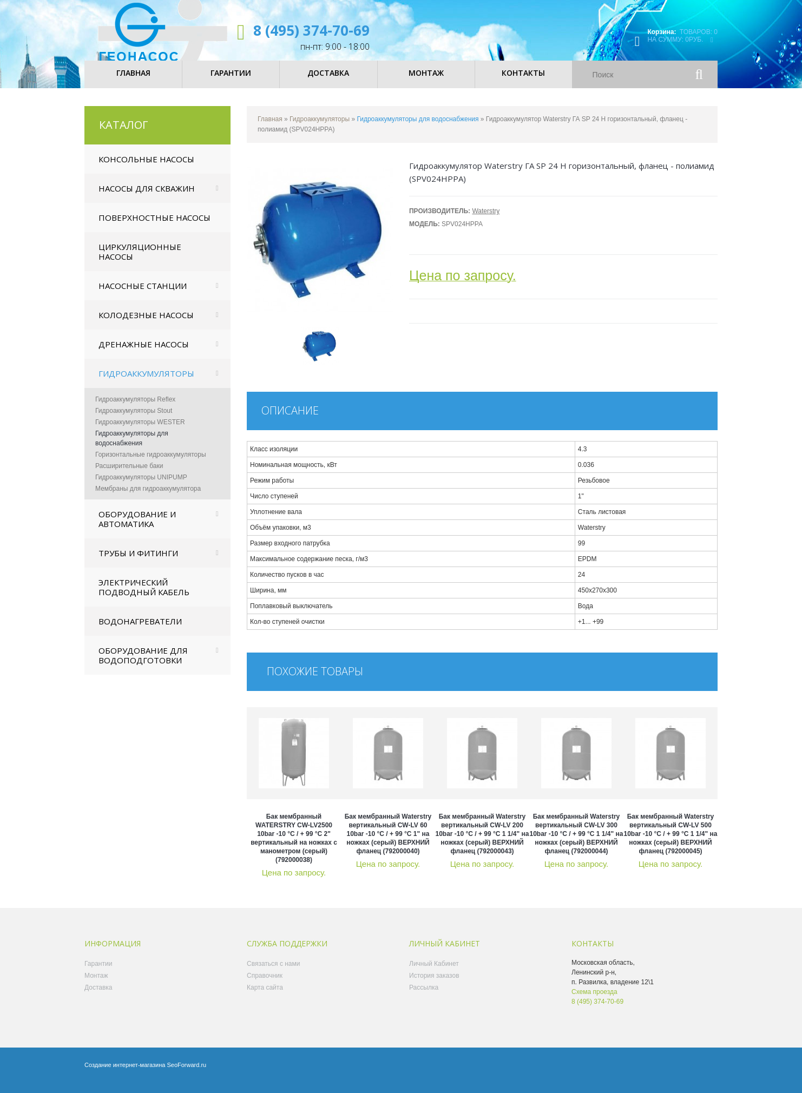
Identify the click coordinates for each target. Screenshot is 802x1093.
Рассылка (423, 996)
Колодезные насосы (146, 324)
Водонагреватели (140, 630)
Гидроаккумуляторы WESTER (140, 431)
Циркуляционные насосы (139, 261)
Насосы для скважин (146, 197)
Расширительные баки (129, 475)
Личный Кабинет (434, 973)
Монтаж (96, 985)
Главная (270, 128)
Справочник (264, 985)
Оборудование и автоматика (137, 528)
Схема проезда (594, 1001)
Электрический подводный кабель (143, 596)
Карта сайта (265, 996)
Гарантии (98, 973)
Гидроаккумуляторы (146, 382)
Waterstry (485, 220)
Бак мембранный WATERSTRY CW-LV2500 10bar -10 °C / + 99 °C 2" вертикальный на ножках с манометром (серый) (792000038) (294, 847)
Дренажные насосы (143, 353)
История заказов (434, 985)
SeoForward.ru (186, 1074)
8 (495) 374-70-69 (311, 30)
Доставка (98, 996)
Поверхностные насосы (154, 226)
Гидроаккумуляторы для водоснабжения (131, 447)
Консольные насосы (146, 168)
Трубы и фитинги (138, 562)
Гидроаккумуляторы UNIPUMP (141, 486)
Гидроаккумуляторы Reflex (135, 408)
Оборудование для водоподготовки (143, 664)
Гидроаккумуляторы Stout (133, 420)
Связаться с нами (273, 973)
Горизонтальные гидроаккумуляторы (150, 464)
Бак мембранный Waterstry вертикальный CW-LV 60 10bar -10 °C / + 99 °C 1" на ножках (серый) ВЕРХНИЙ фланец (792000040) (388, 843)
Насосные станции (142, 294)
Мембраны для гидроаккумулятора (148, 498)
